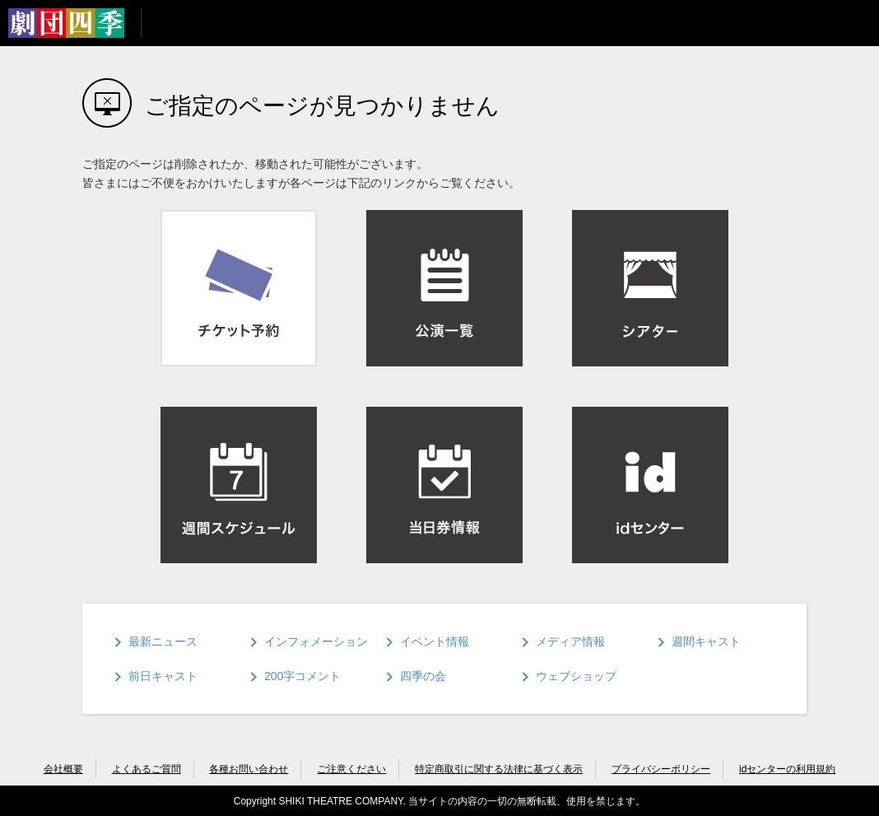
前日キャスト (163, 676)
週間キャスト (706, 641)
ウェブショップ (576, 676)
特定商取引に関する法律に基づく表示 (499, 769)
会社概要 (63, 769)
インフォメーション (316, 641)
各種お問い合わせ (248, 769)
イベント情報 (434, 641)
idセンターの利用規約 (787, 769)
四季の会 (423, 676)
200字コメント (302, 676)
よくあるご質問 (146, 769)
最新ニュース (163, 641)
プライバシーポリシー (661, 769)
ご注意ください (351, 769)
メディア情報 (570, 641)
